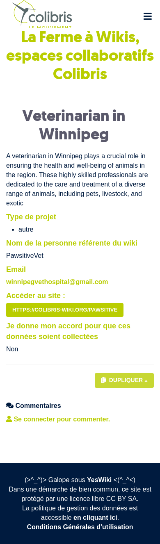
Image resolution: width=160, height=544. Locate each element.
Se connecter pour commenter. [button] (58, 419)
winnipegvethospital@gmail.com (57, 281)
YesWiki (99, 479)
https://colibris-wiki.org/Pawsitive (64, 310)
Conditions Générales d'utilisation (80, 527)
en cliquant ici (95, 517)
